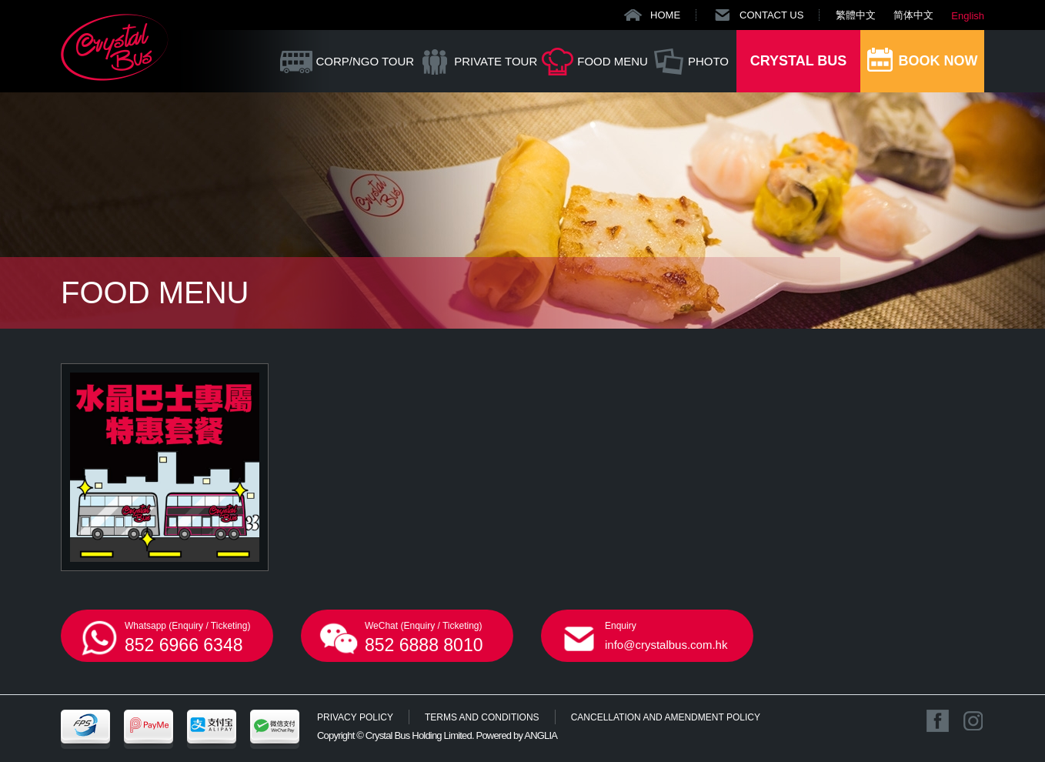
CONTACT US (771, 15)
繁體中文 (856, 15)
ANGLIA (540, 735)
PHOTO (708, 61)
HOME (665, 15)
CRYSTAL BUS (798, 61)
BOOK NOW (938, 61)
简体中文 (913, 15)
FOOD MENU (612, 61)
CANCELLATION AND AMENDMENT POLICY (665, 717)
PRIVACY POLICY (355, 717)
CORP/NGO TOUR (365, 61)
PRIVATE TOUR (495, 61)
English (967, 16)
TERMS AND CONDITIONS (482, 717)
